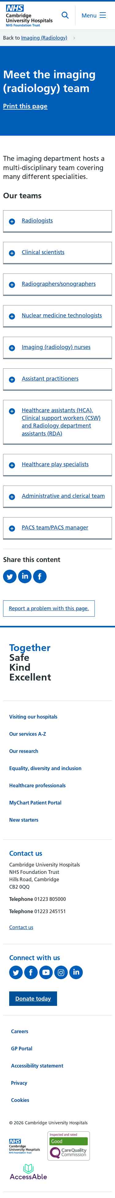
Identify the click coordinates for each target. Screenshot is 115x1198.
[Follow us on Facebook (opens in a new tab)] (31, 972)
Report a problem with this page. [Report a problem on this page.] (49, 608)
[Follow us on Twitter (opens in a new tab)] (16, 972)
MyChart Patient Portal (35, 803)
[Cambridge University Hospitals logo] (29, 15)
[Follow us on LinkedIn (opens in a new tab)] (76, 972)
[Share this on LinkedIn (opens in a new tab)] (25, 576)
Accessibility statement (37, 1066)
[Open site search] (65, 15)
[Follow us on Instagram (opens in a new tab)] (61, 972)
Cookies (20, 1100)
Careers (19, 1031)
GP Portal (21, 1048)
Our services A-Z (27, 734)
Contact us (21, 927)
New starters (23, 820)
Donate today (33, 998)
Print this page (25, 106)
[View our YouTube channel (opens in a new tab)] (46, 972)
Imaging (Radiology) (44, 38)
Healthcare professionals (37, 785)
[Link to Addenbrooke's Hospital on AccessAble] (28, 1171)
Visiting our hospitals (33, 717)
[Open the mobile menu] (93, 15)
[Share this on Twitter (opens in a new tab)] (10, 576)
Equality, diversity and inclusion (45, 768)
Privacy (19, 1083)
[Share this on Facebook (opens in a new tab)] (40, 576)
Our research (23, 751)
